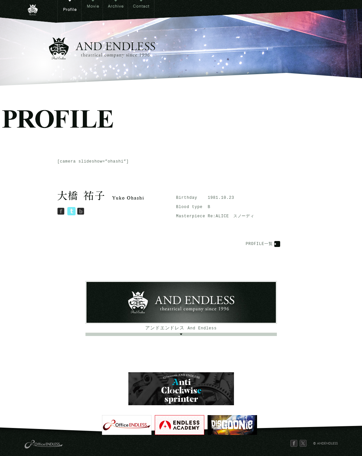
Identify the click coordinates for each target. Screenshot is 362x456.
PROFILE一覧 (259, 244)
